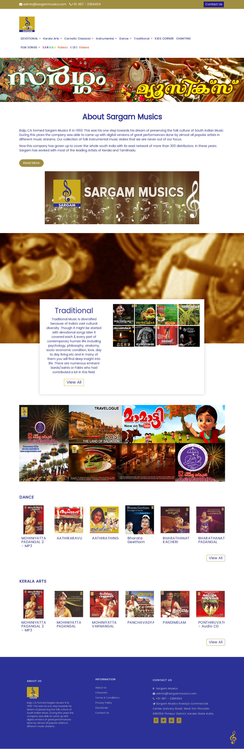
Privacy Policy (108, 700)
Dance (125, 39)
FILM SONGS (30, 47)
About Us (106, 691)
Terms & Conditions (110, 697)
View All (74, 382)
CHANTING (183, 39)
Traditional (143, 39)
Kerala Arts (52, 39)
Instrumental (106, 39)
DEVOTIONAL (31, 39)
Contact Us (107, 705)
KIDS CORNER (164, 39)
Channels (106, 694)
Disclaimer (107, 703)
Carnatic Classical (79, 39)
